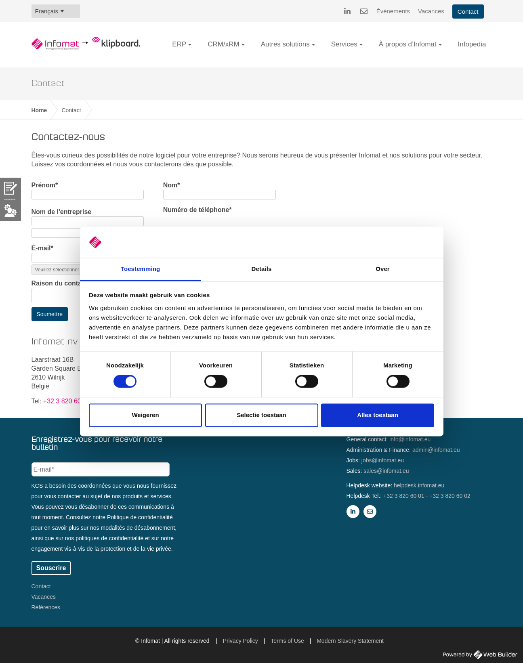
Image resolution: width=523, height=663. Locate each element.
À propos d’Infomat (408, 44)
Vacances (431, 11)
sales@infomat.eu (386, 471)
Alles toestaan (377, 414)
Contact (468, 11)
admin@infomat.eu (436, 450)
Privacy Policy (240, 641)
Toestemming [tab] (140, 268)
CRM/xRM (223, 44)
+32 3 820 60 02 (449, 496)
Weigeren (145, 414)
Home (39, 110)
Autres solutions (285, 44)
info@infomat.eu (410, 439)
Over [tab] (383, 268)
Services (344, 44)
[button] (189, 45)
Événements (393, 11)
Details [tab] (262, 268)
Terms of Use (287, 641)
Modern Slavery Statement (350, 641)
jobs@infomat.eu (382, 460)
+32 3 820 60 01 (403, 496)
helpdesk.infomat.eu (419, 485)
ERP (179, 44)
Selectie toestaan (261, 414)
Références (46, 607)
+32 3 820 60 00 (66, 401)
